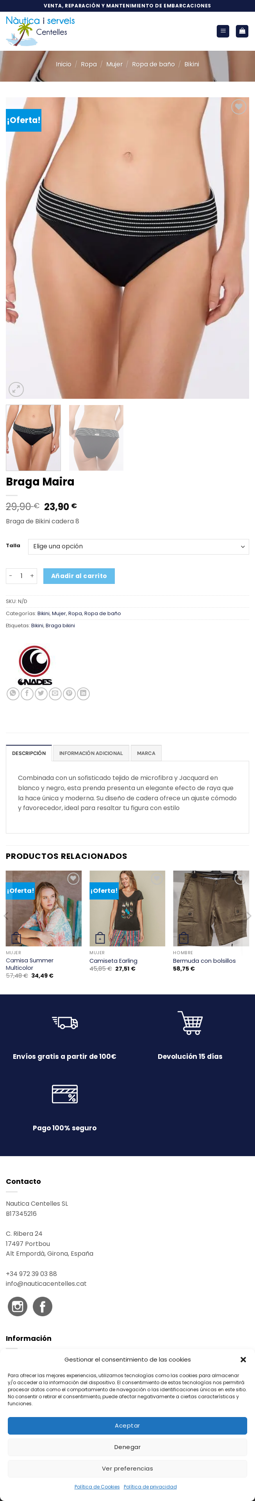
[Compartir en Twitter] (41, 693)
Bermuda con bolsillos (204, 961)
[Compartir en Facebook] (27, 693)
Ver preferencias (127, 1468)
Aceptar (127, 1425)
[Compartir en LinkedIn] (83, 693)
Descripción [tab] (29, 753)
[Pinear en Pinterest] (69, 693)
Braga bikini (60, 625)
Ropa (89, 64)
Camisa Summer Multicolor (29, 964)
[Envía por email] (55, 693)
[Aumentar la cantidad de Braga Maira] (32, 576)
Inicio (63, 64)
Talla (13, 545)
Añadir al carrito (79, 576)
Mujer (114, 64)
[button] (243, 1360)
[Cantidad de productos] (21, 576)
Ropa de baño (153, 64)
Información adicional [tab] (91, 753)
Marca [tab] (146, 753)
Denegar (127, 1447)
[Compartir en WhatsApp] (13, 693)
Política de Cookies (97, 1486)
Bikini (191, 64)
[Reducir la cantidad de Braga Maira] (10, 576)
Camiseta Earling (113, 961)
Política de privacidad (150, 1486)
